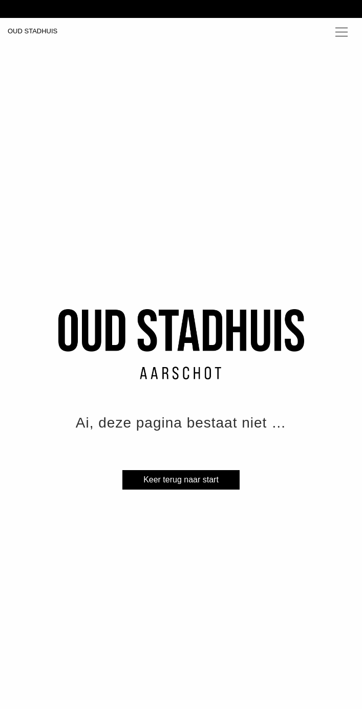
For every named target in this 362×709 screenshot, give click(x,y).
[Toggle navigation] (341, 31)
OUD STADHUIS (32, 31)
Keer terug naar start (181, 479)
